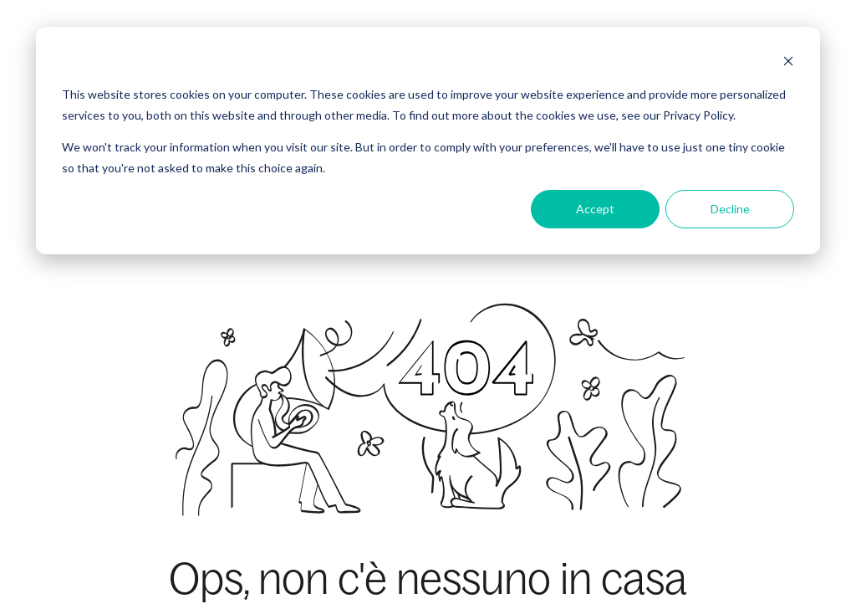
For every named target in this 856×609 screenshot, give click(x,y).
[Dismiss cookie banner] (788, 63)
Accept (595, 209)
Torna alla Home (428, 490)
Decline (730, 209)
